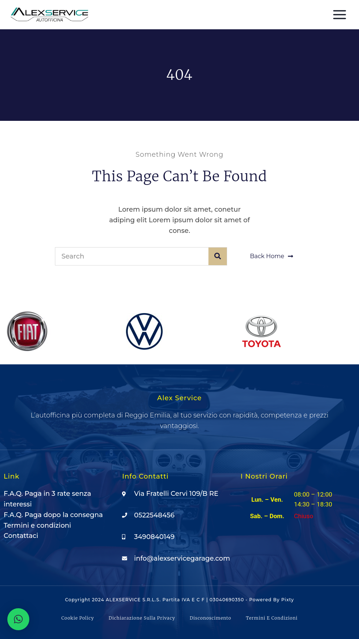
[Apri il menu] (339, 14)
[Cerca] (217, 256)
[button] (18, 619)
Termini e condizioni (271, 618)
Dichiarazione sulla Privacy (142, 618)
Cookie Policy (77, 618)
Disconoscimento (210, 618)
